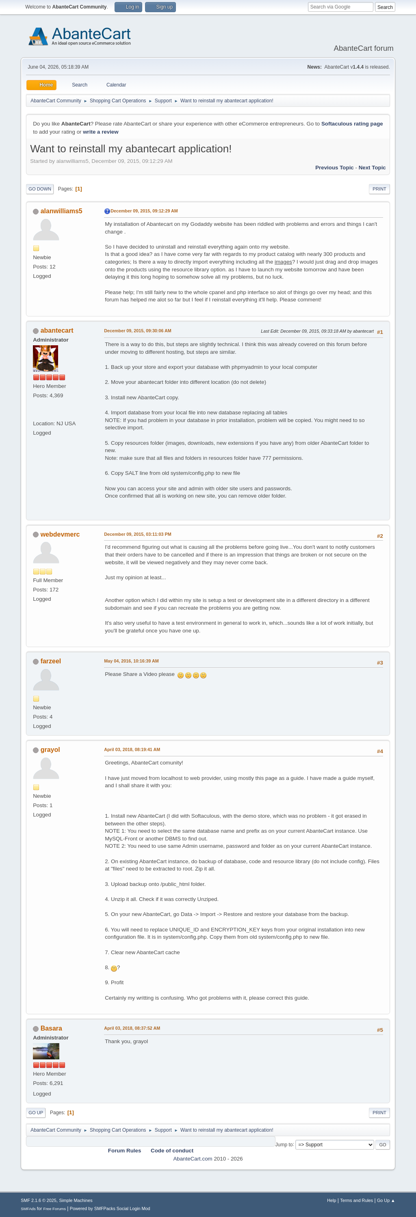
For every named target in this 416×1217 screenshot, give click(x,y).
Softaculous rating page (352, 124)
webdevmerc (60, 534)
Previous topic (334, 168)
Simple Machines (76, 1200)
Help (331, 1200)
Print (379, 188)
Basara (51, 1028)
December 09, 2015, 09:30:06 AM (137, 330)
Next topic (372, 168)
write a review (100, 132)
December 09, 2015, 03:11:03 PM (137, 534)
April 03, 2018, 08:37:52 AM (132, 1028)
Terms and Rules (356, 1200)
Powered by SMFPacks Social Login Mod (110, 1208)
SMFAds (28, 1208)
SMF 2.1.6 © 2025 (38, 1200)
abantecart (57, 330)
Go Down (39, 188)
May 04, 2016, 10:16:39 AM (131, 660)
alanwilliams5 (61, 211)
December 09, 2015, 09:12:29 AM (144, 210)
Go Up (35, 1112)
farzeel (51, 661)
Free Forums (54, 1208)
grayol (50, 749)
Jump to (284, 1144)
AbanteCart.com (192, 1159)
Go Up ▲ (386, 1200)
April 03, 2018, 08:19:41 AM (132, 749)
